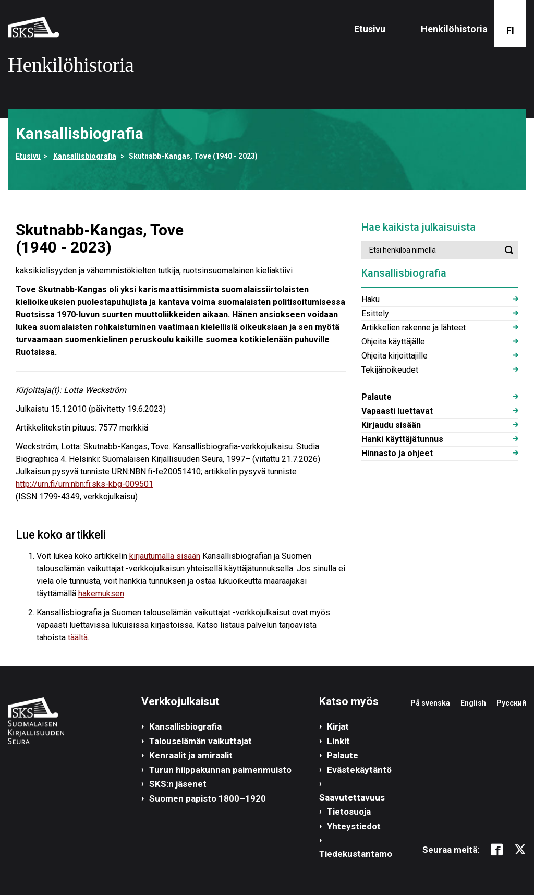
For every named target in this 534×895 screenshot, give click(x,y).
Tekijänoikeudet (389, 370)
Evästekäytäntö (359, 770)
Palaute (376, 397)
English (473, 703)
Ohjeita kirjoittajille (394, 356)
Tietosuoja (349, 811)
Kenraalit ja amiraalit (191, 755)
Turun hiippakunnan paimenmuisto (220, 770)
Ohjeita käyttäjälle (393, 342)
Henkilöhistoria (454, 28)
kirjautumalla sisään (164, 556)
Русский (511, 703)
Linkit (338, 741)
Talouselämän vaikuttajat (200, 741)
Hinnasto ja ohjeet (397, 453)
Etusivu (369, 28)
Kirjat (338, 726)
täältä (78, 637)
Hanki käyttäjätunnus (402, 439)
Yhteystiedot (354, 826)
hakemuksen (101, 594)
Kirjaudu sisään (391, 425)
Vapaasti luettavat (397, 411)
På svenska (430, 703)
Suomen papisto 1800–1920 (207, 798)
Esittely (375, 313)
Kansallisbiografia (84, 156)
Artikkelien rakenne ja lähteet (413, 327)
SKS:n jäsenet (178, 784)
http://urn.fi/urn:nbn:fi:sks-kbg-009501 (84, 484)
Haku (370, 299)
